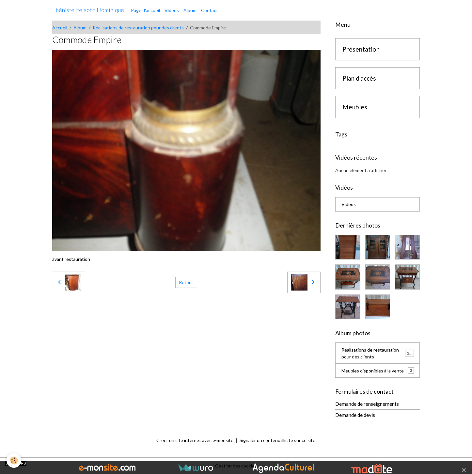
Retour (186, 282)
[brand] (88, 10)
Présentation (361, 49)
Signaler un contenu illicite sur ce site (277, 440)
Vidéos (172, 10)
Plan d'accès (359, 78)
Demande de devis (355, 415)
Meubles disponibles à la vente (377, 370)
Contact (209, 10)
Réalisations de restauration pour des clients (138, 27)
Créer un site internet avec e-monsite (194, 440)
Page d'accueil (145, 10)
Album (190, 10)
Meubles (354, 107)
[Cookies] (14, 460)
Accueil (59, 27)
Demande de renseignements (367, 404)
